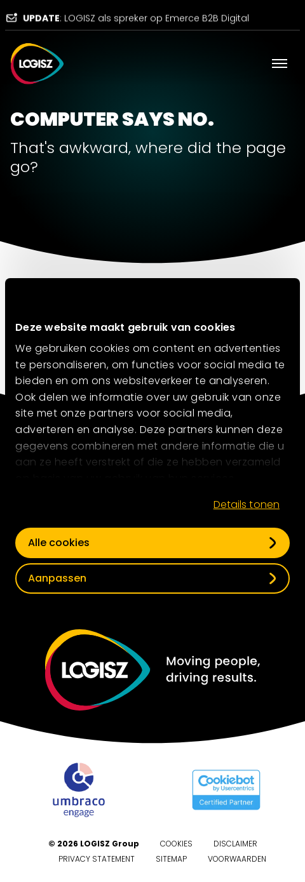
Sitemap (171, 858)
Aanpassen (57, 578)
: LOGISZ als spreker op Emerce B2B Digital (136, 20)
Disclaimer (235, 843)
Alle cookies (59, 542)
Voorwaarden (237, 858)
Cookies (176, 843)
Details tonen (247, 504)
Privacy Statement (96, 858)
